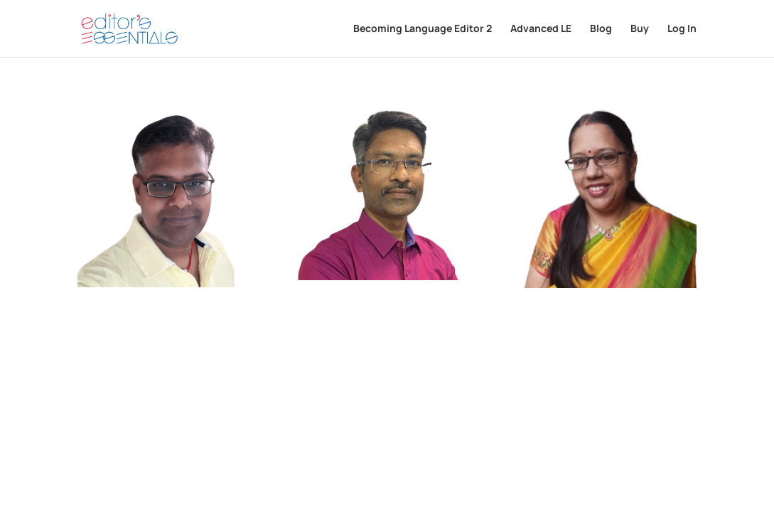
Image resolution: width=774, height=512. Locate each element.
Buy (639, 29)
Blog (601, 29)
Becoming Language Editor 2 (422, 29)
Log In (682, 29)
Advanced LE (540, 29)
